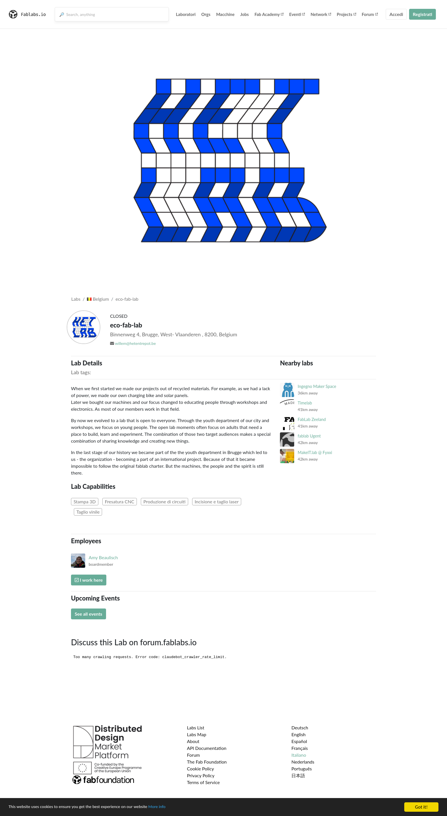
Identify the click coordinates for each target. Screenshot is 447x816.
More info (175, 807)
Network (320, 14)
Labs (75, 299)
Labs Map (196, 734)
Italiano (298, 755)
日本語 (298, 775)
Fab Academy (269, 14)
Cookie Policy (200, 768)
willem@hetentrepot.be (135, 343)
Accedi (396, 14)
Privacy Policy (201, 775)
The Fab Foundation (207, 761)
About (193, 741)
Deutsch (299, 727)
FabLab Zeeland (312, 419)
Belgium (98, 299)
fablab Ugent (309, 436)
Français (299, 748)
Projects (346, 14)
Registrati (422, 14)
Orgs (205, 14)
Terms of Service (203, 782)
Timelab (305, 402)
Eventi (297, 14)
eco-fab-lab (126, 299)
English (298, 734)
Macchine (225, 14)
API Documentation (207, 748)
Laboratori (186, 14)
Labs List (195, 727)
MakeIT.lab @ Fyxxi (315, 452)
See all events (88, 613)
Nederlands (302, 761)
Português (301, 768)
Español (299, 741)
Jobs (244, 14)
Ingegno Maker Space (317, 386)
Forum (370, 14)
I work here (89, 580)
